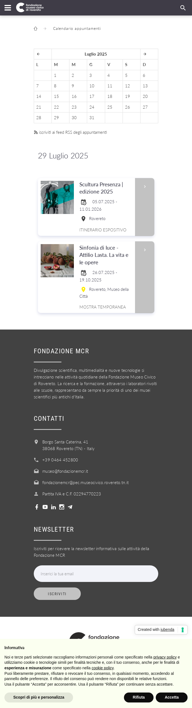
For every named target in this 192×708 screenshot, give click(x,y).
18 (109, 96)
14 (38, 96)
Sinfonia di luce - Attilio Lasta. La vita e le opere (105, 255)
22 (56, 106)
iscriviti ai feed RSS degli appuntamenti (70, 132)
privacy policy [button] (165, 657)
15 (56, 96)
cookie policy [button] (102, 668)
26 (127, 106)
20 (145, 96)
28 (38, 117)
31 (91, 117)
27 (145, 106)
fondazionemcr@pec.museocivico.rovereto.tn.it (85, 482)
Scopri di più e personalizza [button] (38, 697)
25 (109, 106)
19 (127, 96)
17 (91, 96)
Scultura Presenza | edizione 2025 (105, 188)
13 (145, 85)
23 (74, 106)
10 (91, 85)
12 (127, 85)
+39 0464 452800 (60, 459)
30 (74, 117)
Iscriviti (57, 594)
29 (56, 117)
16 (74, 96)
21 (38, 106)
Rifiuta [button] (139, 697)
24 (91, 106)
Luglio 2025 (96, 53)
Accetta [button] (172, 697)
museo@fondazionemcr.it (65, 471)
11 (109, 85)
